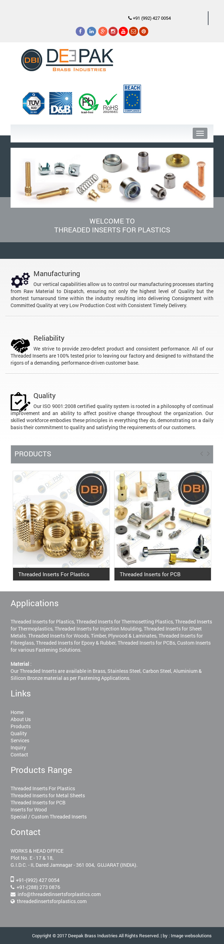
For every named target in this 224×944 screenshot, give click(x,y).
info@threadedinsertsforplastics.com (59, 894)
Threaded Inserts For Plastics (43, 788)
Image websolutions (191, 935)
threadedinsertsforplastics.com (52, 901)
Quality (19, 733)
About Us (21, 719)
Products (21, 726)
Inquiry (18, 747)
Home (17, 712)
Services (20, 740)
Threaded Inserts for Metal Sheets (48, 795)
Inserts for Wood (29, 809)
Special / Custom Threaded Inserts (49, 816)
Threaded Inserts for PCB (38, 802)
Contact (19, 754)
